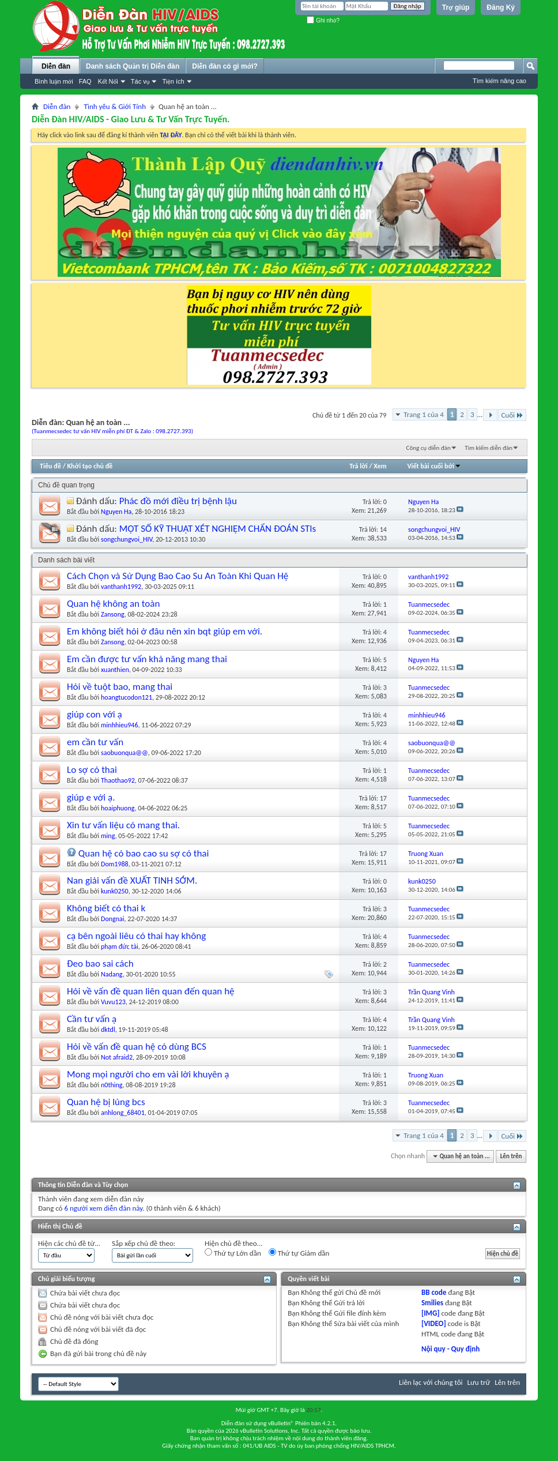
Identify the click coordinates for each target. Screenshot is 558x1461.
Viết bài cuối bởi (434, 466)
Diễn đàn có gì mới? (225, 66)
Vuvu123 (113, 1002)
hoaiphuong (117, 808)
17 (383, 798)
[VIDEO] (433, 1323)
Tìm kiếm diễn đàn (488, 448)
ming (108, 836)
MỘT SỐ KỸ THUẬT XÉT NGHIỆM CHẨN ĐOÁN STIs (217, 529)
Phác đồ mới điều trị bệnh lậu (178, 501)
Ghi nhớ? (323, 20)
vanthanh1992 (121, 587)
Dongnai (112, 919)
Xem (380, 466)
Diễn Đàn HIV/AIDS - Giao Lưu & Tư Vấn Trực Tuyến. (130, 119)
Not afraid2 (117, 1057)
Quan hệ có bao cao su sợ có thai (143, 853)
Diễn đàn (56, 66)
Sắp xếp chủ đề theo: (143, 1243)
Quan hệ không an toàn (113, 604)
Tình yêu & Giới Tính (115, 106)
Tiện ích (173, 81)
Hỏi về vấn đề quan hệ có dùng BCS (136, 1047)
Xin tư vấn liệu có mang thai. (123, 825)
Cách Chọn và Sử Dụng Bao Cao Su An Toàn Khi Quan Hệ (177, 576)
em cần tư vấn (95, 742)
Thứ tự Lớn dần (233, 1252)
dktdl (108, 1030)
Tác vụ (140, 81)
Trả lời (358, 466)
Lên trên (511, 1156)
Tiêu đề (50, 466)
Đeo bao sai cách (100, 963)
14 (383, 529)
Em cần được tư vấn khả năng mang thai (147, 659)
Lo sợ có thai (92, 770)
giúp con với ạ (94, 714)
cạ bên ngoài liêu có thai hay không (136, 936)
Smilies (432, 1302)
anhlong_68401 (123, 1113)
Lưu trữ (479, 1382)
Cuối (512, 415)
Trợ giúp (456, 7)
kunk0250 (115, 891)
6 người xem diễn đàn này (103, 1208)
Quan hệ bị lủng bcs (106, 1102)
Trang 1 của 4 (424, 414)
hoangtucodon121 (126, 697)
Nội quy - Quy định (450, 1348)
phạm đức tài (119, 946)
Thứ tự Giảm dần (299, 1252)
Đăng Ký (501, 7)
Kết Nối (108, 81)
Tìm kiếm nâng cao (499, 80)
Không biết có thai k (106, 908)
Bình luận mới (54, 81)
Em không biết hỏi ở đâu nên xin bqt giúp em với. (164, 631)
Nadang (112, 974)
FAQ (85, 81)
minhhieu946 (119, 725)
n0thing (112, 1085)
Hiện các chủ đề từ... (69, 1243)
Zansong (113, 614)
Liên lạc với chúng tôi (431, 1382)
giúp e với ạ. (91, 797)
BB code (433, 1292)
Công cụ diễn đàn (428, 448)
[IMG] (430, 1313)
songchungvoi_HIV (126, 539)
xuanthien (115, 670)
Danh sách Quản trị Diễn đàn (132, 66)
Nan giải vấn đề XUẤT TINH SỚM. (132, 880)
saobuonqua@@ (124, 753)
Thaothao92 (118, 780)
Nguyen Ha (116, 512)
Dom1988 (115, 864)
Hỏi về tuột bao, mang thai (119, 687)
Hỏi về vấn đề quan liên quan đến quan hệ (151, 991)
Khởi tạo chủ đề (90, 466)
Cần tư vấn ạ (91, 1019)
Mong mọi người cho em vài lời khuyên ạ (148, 1074)
